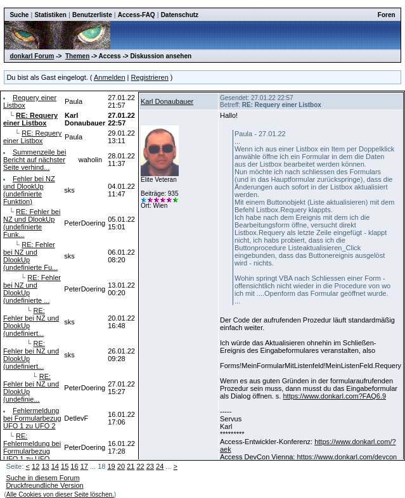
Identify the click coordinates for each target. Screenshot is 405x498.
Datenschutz (179, 14)
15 (64, 466)
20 (121, 466)
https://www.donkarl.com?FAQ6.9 (334, 396)
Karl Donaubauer (167, 101)
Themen (77, 56)
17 (84, 466)
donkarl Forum (32, 56)
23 (150, 466)
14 (55, 466)
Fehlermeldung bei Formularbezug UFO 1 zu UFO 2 (32, 418)
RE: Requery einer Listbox (32, 136)
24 (160, 466)
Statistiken (50, 14)
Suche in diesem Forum (42, 478)
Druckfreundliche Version (44, 485)
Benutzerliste (92, 14)
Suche (19, 14)
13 (45, 466)
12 (35, 466)
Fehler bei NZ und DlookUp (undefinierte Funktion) (29, 190)
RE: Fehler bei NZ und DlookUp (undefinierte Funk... (31, 223)
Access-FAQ (136, 14)
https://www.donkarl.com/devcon (347, 457)
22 (140, 466)
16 (74, 466)
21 (130, 466)
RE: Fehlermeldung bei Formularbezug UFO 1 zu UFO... (32, 447)
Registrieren (150, 77)
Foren (386, 14)
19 (111, 466)
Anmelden (109, 77)
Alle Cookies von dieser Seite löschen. (60, 494)
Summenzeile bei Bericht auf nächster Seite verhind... (34, 159)
